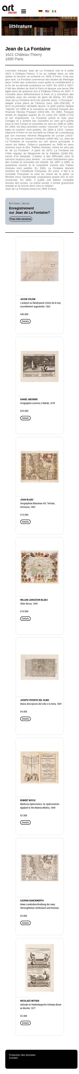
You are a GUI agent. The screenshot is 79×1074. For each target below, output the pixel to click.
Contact (13, 1057)
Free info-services (20, 219)
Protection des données (22, 1055)
